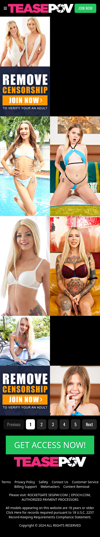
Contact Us (60, 482)
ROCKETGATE (37, 495)
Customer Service (85, 482)
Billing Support (25, 486)
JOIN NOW (85, 8)
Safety (43, 482)
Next (89, 424)
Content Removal (76, 486)
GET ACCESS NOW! (50, 445)
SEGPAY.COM (58, 495)
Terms (6, 482)
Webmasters (50, 486)
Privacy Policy (25, 482)
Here (18, 512)
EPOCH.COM (80, 495)
